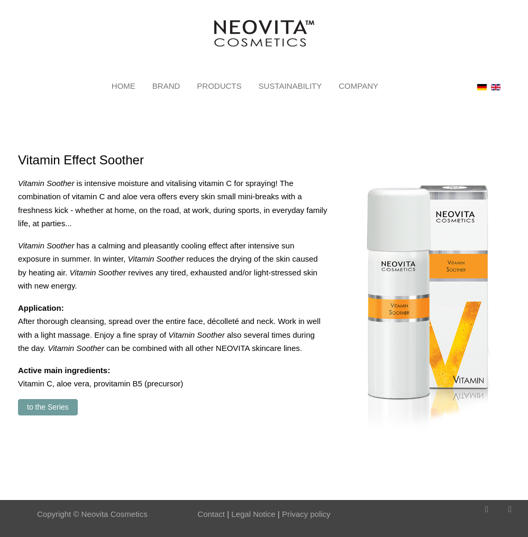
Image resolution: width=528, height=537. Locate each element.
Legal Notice (252, 514)
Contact (211, 514)
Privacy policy (306, 514)
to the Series (48, 407)
